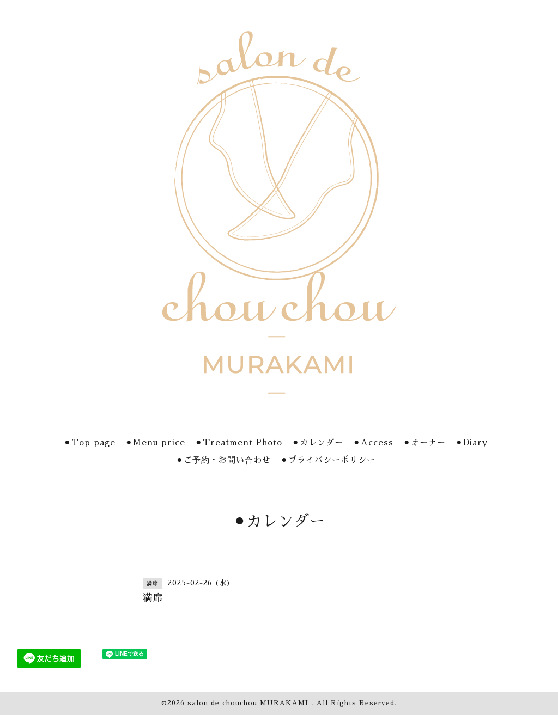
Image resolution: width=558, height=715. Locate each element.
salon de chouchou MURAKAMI (249, 703)
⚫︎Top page (90, 442)
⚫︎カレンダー (317, 442)
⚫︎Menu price (155, 442)
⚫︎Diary (472, 442)
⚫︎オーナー (424, 442)
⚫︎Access (373, 442)
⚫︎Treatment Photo (238, 442)
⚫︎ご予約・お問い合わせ (223, 460)
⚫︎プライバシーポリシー (328, 460)
